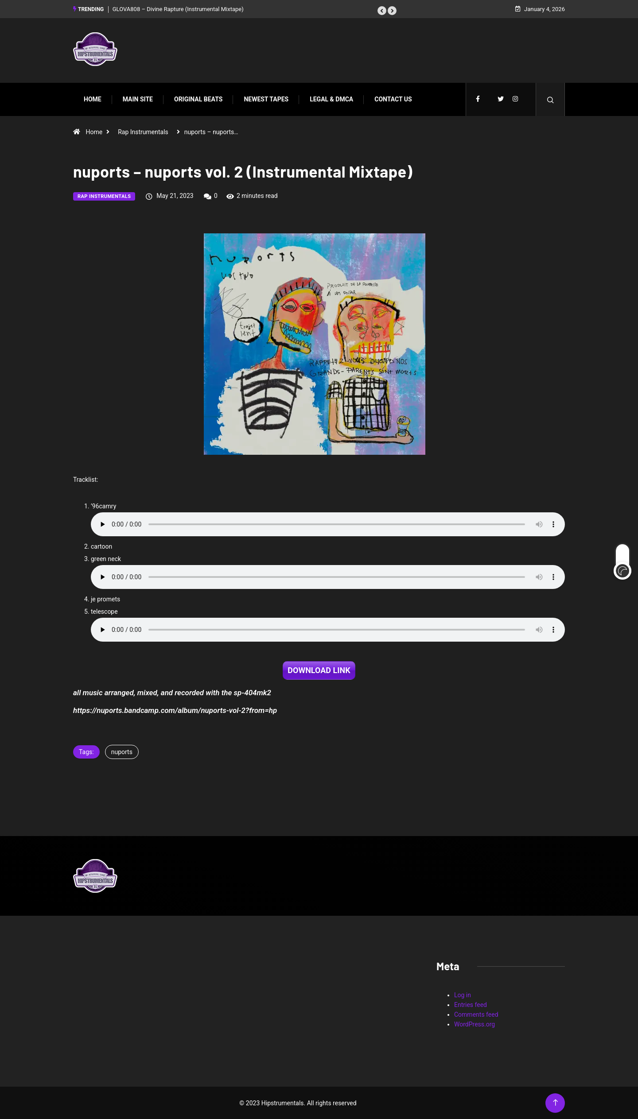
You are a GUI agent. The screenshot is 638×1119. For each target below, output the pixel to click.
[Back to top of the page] (555, 1102)
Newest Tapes (266, 98)
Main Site (138, 98)
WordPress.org (474, 1023)
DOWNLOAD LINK (319, 669)
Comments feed (476, 1014)
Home (92, 98)
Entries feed (470, 1004)
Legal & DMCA (331, 98)
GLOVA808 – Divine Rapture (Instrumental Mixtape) (178, 8)
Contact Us (393, 98)
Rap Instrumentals (143, 131)
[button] (381, 10)
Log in (462, 994)
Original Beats (198, 98)
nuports (121, 751)
